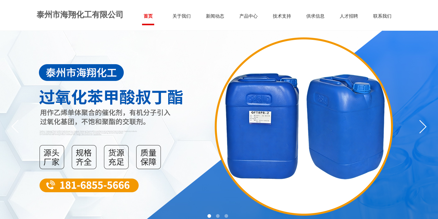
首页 (148, 16)
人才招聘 (349, 16)
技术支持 (282, 16)
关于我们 (181, 16)
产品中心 (248, 16)
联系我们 (382, 16)
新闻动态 (215, 16)
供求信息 (315, 16)
